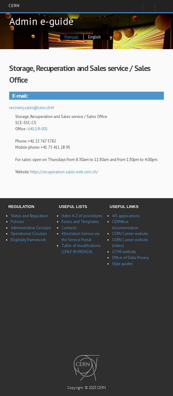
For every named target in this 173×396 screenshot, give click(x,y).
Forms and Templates (80, 221)
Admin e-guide (41, 21)
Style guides (122, 263)
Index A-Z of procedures (82, 215)
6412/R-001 (38, 128)
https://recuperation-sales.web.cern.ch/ (64, 171)
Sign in (148, 9)
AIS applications (126, 215)
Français (72, 37)
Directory (161, 9)
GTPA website (124, 251)
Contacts (69, 227)
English (94, 37)
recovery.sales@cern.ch (31, 107)
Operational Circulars (29, 233)
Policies (17, 221)
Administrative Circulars (31, 227)
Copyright (75, 388)
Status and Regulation (29, 215)
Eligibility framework (28, 239)
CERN (14, 5)
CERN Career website (130, 233)
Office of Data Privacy (130, 257)
